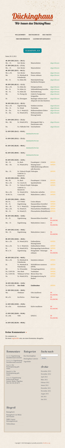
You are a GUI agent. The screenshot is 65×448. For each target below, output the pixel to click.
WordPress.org (46, 443)
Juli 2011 (44, 396)
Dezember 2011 (46, 388)
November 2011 (46, 391)
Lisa (7, 365)
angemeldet (15, 338)
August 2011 (45, 394)
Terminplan (32, 50)
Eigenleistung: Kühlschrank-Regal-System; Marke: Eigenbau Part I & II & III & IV (14, 380)
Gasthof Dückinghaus (41, 39)
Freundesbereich (23, 39)
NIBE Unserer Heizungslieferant (11, 420)
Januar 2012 (44, 385)
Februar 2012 (45, 382)
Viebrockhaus (10, 424)
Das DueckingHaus (30, 356)
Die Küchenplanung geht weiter (12, 366)
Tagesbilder (27, 361)
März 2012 (44, 379)
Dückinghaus (32, 16)
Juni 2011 (44, 399)
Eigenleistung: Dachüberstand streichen (14, 356)
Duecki (8, 371)
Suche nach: (47, 351)
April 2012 (44, 377)
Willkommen (20, 35)
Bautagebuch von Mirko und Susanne (14, 415)
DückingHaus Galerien (31, 359)
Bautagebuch (34, 35)
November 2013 (46, 371)
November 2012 (46, 374)
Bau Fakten (47, 35)
